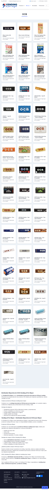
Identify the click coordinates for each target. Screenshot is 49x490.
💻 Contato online (25, 474)
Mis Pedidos (17, 476)
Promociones (41, 5)
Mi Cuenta (17, 474)
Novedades (34, 5)
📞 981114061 (4, 1)
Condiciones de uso (8, 477)
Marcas (27, 5)
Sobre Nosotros (7, 474)
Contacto (6, 482)
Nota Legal (6, 476)
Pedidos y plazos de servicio (8, 480)
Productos (21, 5)
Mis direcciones (18, 477)
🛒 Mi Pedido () (43, 1)
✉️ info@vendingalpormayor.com (14, 1)
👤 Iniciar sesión (33, 1)
